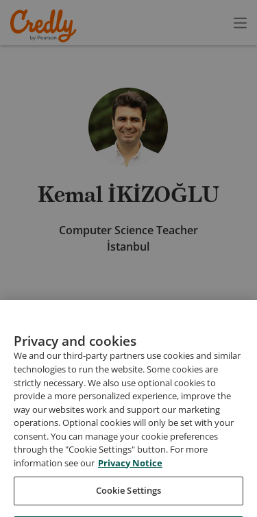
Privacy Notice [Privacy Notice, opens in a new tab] (130, 479)
